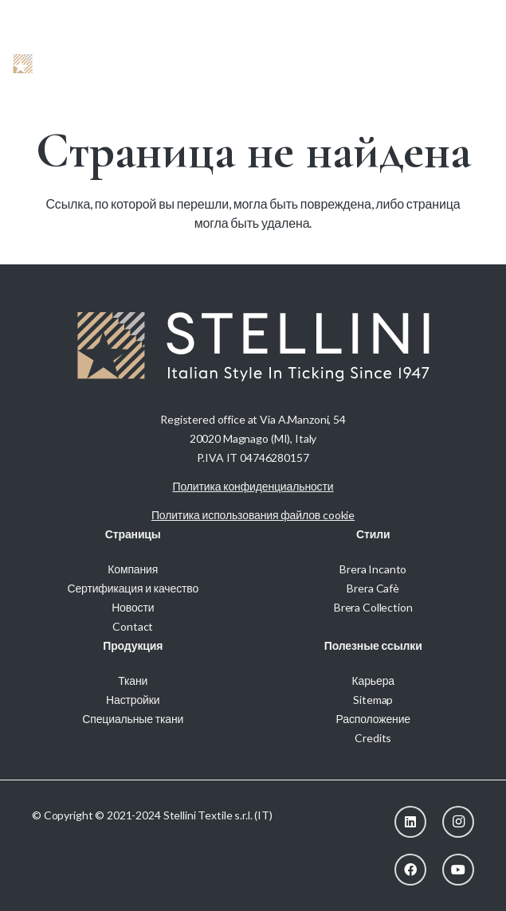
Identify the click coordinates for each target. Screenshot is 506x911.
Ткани (132, 680)
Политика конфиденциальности (253, 486)
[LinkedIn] (410, 822)
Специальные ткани (132, 718)
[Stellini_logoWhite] (64, 64)
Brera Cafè (373, 588)
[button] (441, 64)
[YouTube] (458, 870)
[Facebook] (410, 870)
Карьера (373, 680)
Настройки (132, 699)
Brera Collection (373, 607)
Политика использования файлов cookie (253, 515)
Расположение (373, 718)
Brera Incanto (372, 569)
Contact (132, 626)
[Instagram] (458, 822)
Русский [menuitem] (471, 16)
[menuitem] (471, 16)
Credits (373, 738)
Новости (133, 607)
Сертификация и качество (132, 588)
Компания (133, 569)
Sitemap (373, 699)
